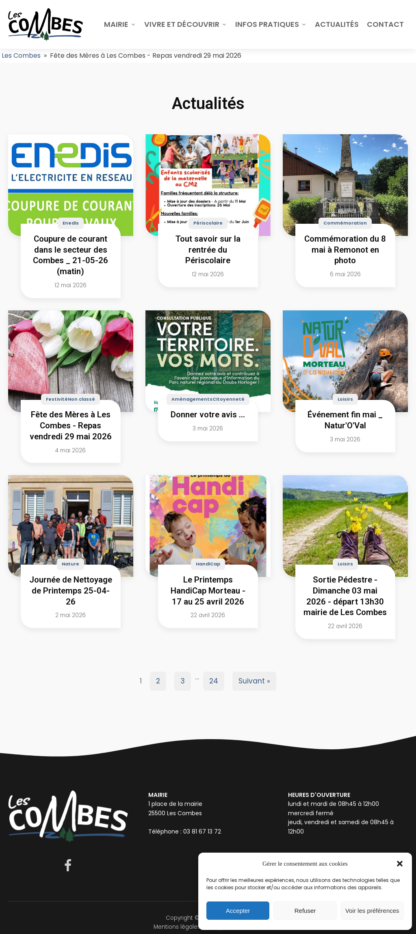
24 (213, 681)
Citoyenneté (228, 399)
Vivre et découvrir (185, 24)
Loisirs (345, 399)
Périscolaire (208, 223)
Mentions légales (177, 927)
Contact (385, 24)
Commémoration (345, 223)
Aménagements (191, 399)
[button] (400, 864)
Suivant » (254, 681)
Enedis (71, 223)
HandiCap (208, 564)
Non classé (81, 399)
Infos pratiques (271, 24)
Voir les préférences (372, 910)
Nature (70, 564)
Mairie (120, 24)
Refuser (305, 910)
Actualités (337, 24)
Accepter (238, 910)
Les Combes (21, 55)
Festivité (57, 399)
